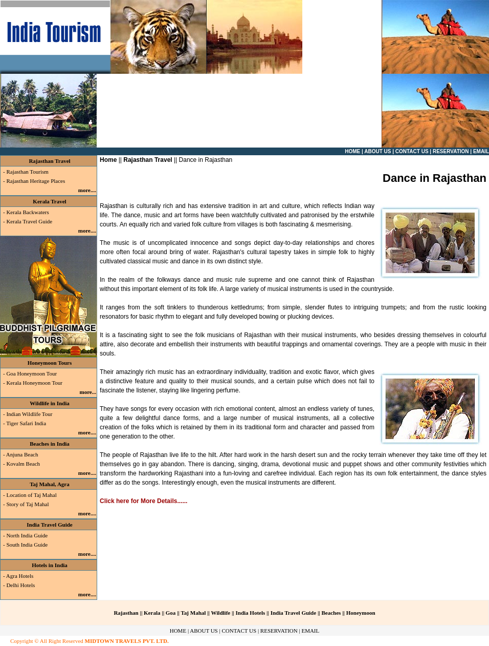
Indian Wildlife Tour (29, 414)
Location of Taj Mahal (31, 495)
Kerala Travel (49, 201)
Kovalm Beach (23, 464)
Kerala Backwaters (27, 212)
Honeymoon (360, 613)
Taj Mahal (193, 613)
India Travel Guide (49, 525)
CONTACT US (238, 631)
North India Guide (27, 535)
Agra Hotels (19, 576)
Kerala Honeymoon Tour (34, 383)
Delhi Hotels (20, 585)
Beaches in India (50, 444)
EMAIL (310, 631)
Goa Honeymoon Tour (31, 373)
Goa (171, 613)
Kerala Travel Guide (29, 221)
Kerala (153, 613)
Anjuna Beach (22, 454)
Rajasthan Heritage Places (35, 181)
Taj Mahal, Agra (50, 484)
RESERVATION (279, 631)
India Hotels (250, 613)
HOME (178, 631)
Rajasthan (126, 613)
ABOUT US (204, 631)
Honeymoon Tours (50, 363)
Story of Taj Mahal (27, 504)
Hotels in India (50, 565)
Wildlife (220, 613)
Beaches (331, 613)
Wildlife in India (49, 403)
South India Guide (27, 544)
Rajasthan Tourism (27, 172)
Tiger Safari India (25, 423)
